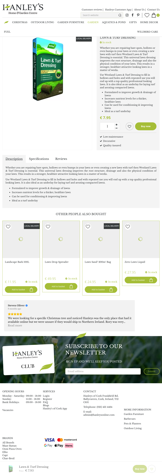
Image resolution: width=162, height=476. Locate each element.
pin (138, 15)
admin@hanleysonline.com (99, 401)
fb (132, 15)
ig (127, 15)
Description (14, 159)
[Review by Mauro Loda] (106, 292)
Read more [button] (13, 312)
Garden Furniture (134, 400)
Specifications (39, 159)
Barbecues (130, 405)
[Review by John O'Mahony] (63, 292)
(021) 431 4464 (104, 393)
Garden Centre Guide (85, 464)
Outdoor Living (133, 414)
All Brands (8, 429)
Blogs (46, 392)
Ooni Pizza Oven (12, 435)
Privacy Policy (107, 464)
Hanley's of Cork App (55, 395)
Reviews (61, 159)
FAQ (45, 388)
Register (47, 385)
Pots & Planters (132, 410)
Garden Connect (62, 464)
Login (46, 382)
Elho (5, 438)
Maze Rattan (9, 432)
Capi (5, 442)
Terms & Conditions (128, 464)
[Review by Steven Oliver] (16, 292)
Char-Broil (8, 445)
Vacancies (7, 396)
